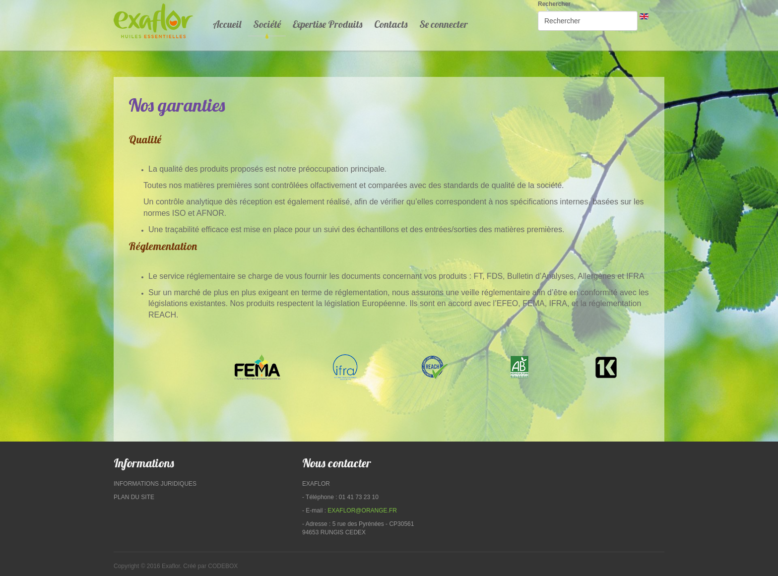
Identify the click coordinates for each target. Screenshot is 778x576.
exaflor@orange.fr (362, 510)
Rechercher (554, 3)
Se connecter (443, 24)
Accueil (227, 24)
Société (267, 24)
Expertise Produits (327, 24)
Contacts (390, 24)
